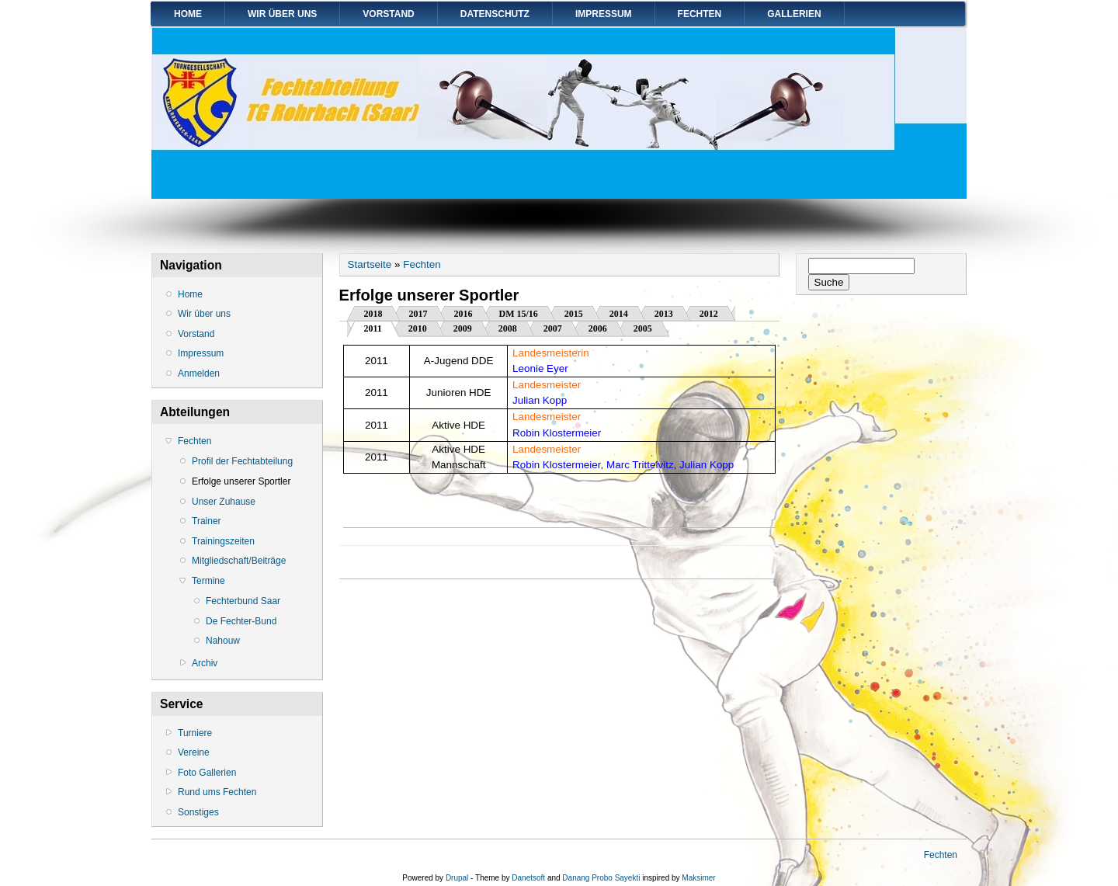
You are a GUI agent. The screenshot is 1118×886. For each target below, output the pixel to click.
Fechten (700, 14)
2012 (709, 313)
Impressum (603, 14)
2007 (552, 328)
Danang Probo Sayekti (601, 878)
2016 (463, 313)
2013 (663, 313)
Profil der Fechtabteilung (242, 461)
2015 (573, 313)
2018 (373, 313)
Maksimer (698, 878)
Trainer (206, 521)
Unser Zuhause (223, 501)
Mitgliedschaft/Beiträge (239, 560)
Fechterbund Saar (243, 601)
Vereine (194, 752)
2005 (643, 328)
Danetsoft (528, 878)
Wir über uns (282, 14)
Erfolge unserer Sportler (241, 481)
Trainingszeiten (223, 541)
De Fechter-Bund (241, 621)
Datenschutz (494, 14)
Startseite (370, 264)
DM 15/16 (518, 313)
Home (188, 14)
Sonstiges (198, 812)
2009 (462, 328)
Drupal (457, 878)
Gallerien (794, 14)
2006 (598, 328)
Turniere (195, 733)
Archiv (204, 663)
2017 (418, 313)
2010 (417, 328)
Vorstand (388, 14)
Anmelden (199, 373)
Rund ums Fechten (217, 792)
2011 (381, 327)
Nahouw (223, 640)
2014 (618, 313)
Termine (208, 580)
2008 (507, 328)
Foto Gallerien (207, 772)
